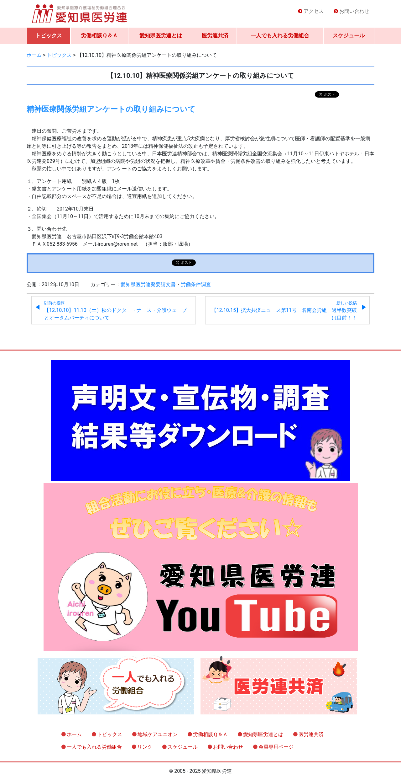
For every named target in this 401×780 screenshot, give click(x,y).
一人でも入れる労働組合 (280, 35)
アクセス (314, 11)
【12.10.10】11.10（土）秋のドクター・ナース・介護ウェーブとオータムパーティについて (115, 311)
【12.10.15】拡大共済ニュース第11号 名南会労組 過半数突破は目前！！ (284, 311)
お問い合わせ (354, 11)
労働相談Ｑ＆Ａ (99, 35)
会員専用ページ (276, 747)
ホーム (74, 734)
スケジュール (349, 35)
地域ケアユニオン (158, 734)
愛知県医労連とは (160, 35)
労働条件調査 (196, 284)
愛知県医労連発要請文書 (148, 284)
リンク (144, 747)
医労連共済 (215, 35)
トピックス (48, 35)
